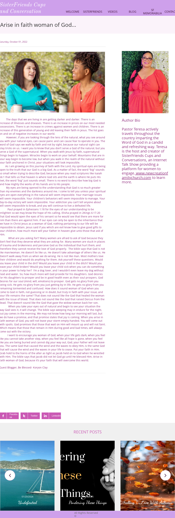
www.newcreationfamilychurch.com (145, 175)
